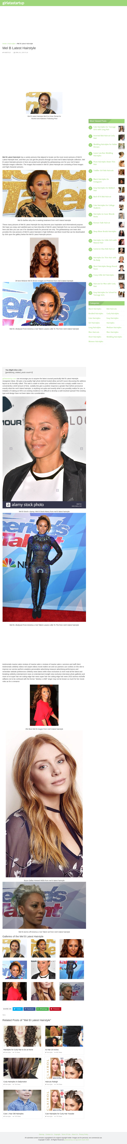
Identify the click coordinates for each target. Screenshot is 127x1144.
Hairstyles (7, 52)
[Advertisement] (63, 25)
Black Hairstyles (95, 309)
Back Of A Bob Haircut (102, 197)
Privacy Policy (83, 1134)
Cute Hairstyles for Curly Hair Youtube (59, 1114)
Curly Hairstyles (113, 313)
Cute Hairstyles (94, 318)
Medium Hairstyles (114, 327)
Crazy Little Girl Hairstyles (103, 275)
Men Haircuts (94, 332)
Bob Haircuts (112, 309)
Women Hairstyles (96, 341)
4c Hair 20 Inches (52, 1050)
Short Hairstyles (95, 337)
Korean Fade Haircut (101, 223)
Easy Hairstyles (112, 318)
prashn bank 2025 (83, 1140)
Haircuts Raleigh (51, 1082)
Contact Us (49, 1134)
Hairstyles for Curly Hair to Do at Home (18, 1050)
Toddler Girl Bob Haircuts (103, 170)
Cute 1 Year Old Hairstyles (13, 1114)
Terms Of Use (65, 1134)
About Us (75, 1134)
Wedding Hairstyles (114, 337)
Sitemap (41, 1134)
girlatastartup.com (9, 379)
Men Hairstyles (112, 332)
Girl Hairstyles (94, 323)
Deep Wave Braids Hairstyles (104, 231)
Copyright (57, 1134)
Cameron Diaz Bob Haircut (104, 249)
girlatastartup (13, 3)
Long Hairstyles (95, 327)
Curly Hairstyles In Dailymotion (15, 1082)
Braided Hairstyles (96, 313)
